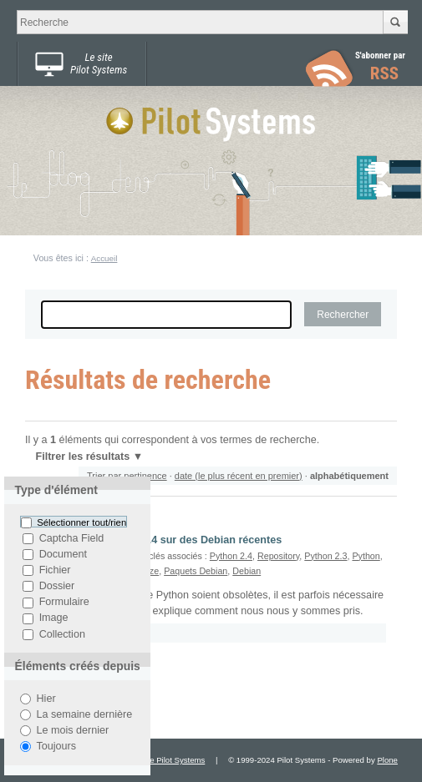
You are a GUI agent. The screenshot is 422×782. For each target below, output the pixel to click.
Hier (45, 698)
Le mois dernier (72, 730)
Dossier (57, 586)
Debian (246, 571)
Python (365, 556)
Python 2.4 (231, 556)
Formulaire (64, 602)
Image (54, 618)
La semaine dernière (84, 714)
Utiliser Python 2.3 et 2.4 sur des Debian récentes (159, 540)
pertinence (145, 476)
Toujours (56, 746)
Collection (62, 634)
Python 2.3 (325, 556)
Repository (278, 556)
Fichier (55, 570)
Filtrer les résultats (82, 456)
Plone (387, 759)
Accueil (104, 258)
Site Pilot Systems (172, 759)
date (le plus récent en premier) (239, 476)
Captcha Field (71, 538)
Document (63, 554)
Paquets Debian (195, 571)
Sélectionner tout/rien (81, 522)
